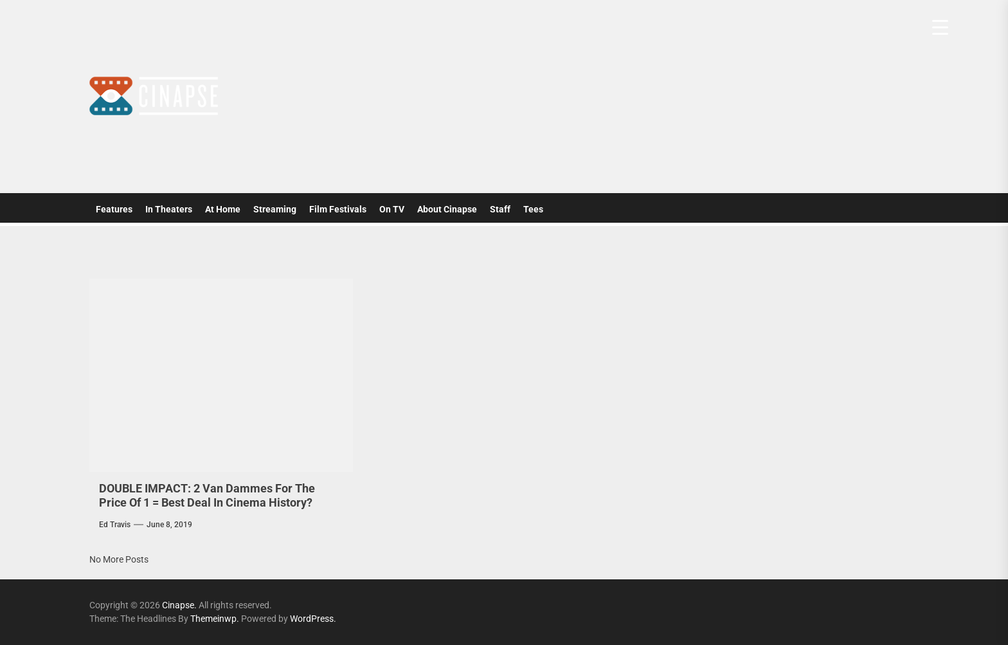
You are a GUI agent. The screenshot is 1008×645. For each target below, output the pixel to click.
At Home (222, 209)
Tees (533, 209)
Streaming (274, 209)
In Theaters (168, 209)
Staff (500, 209)
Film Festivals (337, 209)
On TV (391, 209)
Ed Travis (114, 524)
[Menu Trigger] (940, 27)
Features (114, 209)
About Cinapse (447, 209)
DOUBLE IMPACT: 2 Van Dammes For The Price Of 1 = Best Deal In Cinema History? (207, 495)
